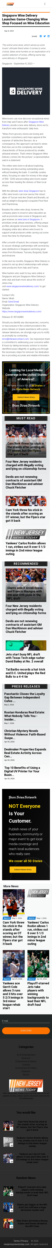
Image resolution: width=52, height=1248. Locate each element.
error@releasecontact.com (15, 339)
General (26, 1064)
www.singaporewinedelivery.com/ (22, 286)
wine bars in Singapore (29, 219)
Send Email (13, 301)
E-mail (5, 1020)
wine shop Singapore (29, 191)
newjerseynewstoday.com (16, 1244)
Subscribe (26, 1030)
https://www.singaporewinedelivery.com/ (21, 311)
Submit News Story (26, 397)
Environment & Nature (26, 1061)
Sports (26, 1074)
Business (26, 1058)
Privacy (24, 1241)
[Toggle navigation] (45, 4)
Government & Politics (26, 1068)
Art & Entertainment (26, 1054)
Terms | (17, 1241)
